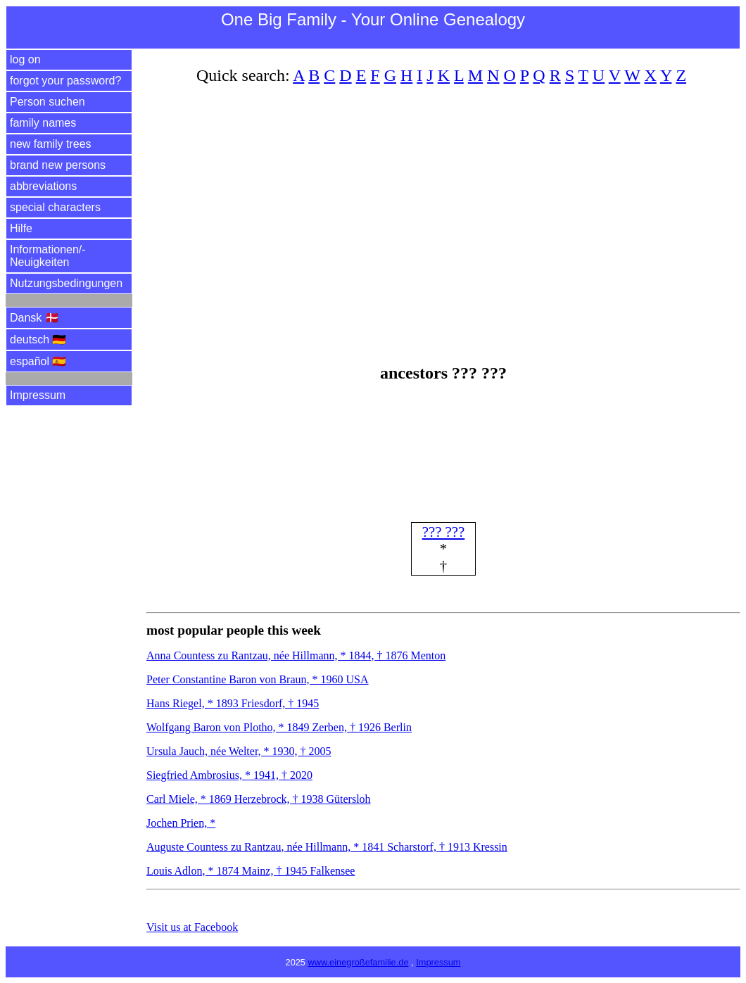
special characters (55, 207)
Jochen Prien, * (180, 823)
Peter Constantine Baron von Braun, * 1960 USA (257, 679)
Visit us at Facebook (192, 927)
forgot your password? (65, 81)
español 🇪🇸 (38, 361)
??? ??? (443, 532)
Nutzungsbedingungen (66, 283)
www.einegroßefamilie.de (358, 962)
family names (43, 123)
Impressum (37, 395)
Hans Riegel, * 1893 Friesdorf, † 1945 (232, 703)
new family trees (50, 144)
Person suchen (47, 102)
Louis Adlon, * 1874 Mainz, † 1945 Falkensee (250, 871)
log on (25, 59)
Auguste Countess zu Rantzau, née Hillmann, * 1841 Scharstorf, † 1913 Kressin (326, 847)
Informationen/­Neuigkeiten (48, 255)
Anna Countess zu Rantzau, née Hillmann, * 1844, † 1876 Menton (295, 655)
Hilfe (21, 228)
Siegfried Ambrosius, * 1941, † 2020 (229, 775)
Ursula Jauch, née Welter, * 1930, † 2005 (238, 751)
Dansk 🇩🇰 (34, 318)
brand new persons (58, 165)
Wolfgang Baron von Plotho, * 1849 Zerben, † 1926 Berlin (279, 727)
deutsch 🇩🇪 (38, 339)
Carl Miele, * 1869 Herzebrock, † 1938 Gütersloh (258, 799)
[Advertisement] (443, 213)
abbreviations (43, 186)
